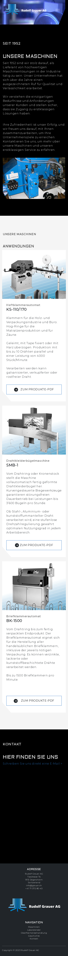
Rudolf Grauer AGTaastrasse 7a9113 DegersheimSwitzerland (34, 878)
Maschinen (34, 927)
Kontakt (34, 938)
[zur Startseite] (25, 9)
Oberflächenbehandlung (34, 933)
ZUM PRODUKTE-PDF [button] (34, 390)
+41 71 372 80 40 (33, 888)
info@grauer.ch (34, 885)
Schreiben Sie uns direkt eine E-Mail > (32, 763)
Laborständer (34, 930)
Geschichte (34, 936)
